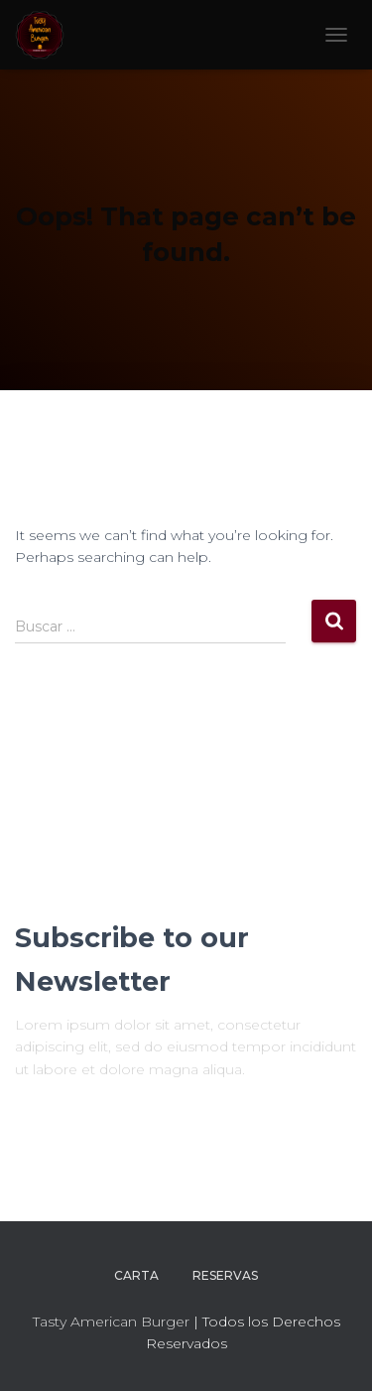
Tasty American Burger (111, 1321)
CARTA (136, 1275)
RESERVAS (225, 1275)
